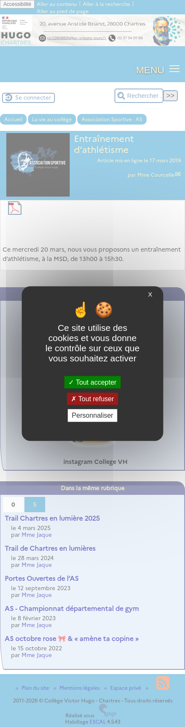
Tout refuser (92, 398)
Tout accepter (92, 382)
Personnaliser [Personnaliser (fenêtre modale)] (92, 415)
